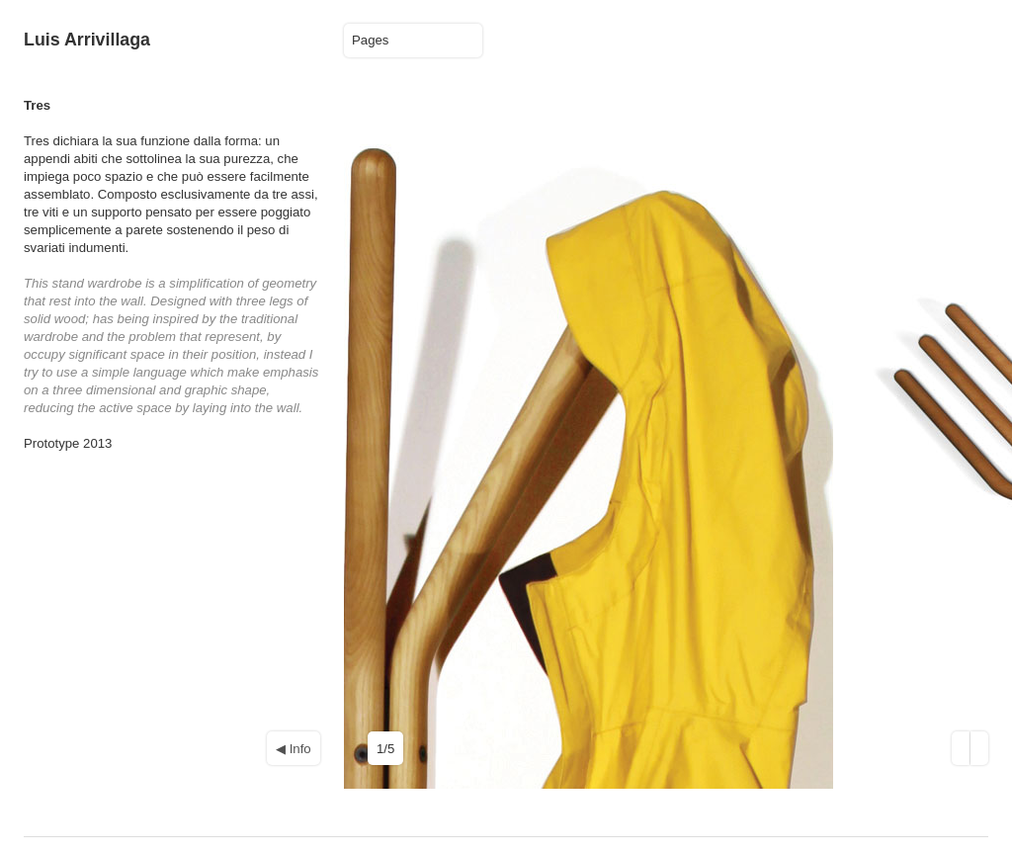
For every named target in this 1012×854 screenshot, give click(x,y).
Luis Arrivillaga (87, 39)
